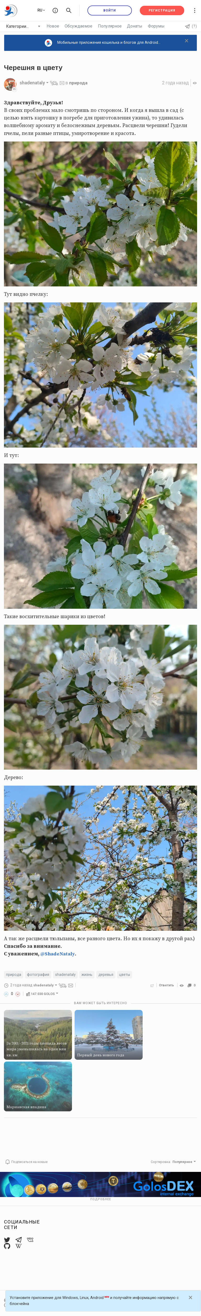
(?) (191, 26)
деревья (106, 974)
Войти (109, 10)
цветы (125, 974)
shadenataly (65, 974)
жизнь (87, 974)
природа (78, 82)
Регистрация (162, 10)
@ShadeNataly (57, 954)
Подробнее (100, 1199)
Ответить (166, 985)
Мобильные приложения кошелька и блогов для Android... (102, 43)
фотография (38, 974)
